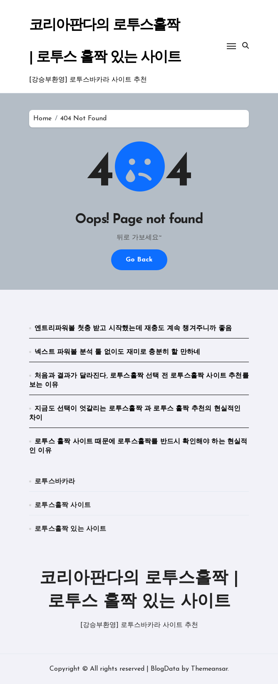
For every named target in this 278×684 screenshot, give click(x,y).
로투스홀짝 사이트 (63, 505)
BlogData (165, 669)
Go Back (139, 259)
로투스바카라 (55, 481)
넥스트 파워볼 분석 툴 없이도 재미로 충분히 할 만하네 (117, 352)
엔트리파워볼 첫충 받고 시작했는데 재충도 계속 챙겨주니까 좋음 (133, 328)
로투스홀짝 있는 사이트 (70, 529)
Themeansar (209, 669)
